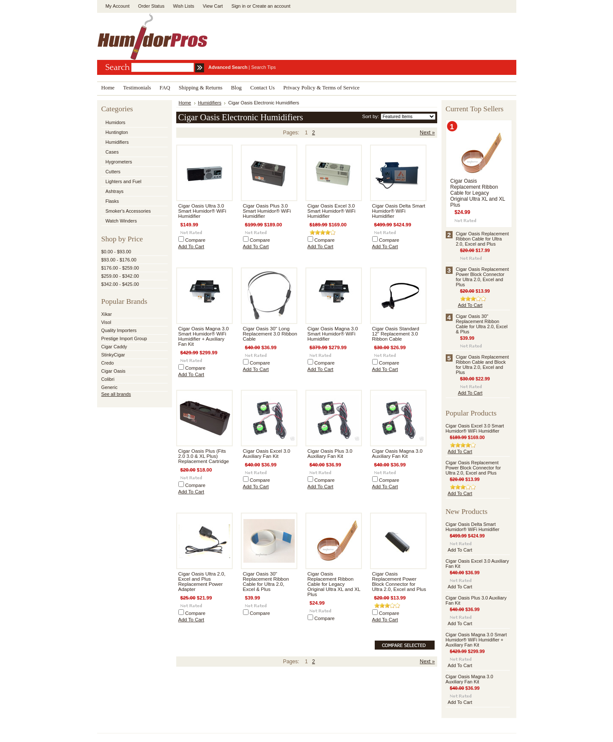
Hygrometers (119, 161)
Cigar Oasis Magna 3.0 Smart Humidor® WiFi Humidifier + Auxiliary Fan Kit (203, 336)
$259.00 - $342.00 (120, 276)
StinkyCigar (113, 354)
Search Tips (263, 67)
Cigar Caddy (114, 346)
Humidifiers (117, 142)
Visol (106, 322)
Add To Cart (191, 246)
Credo (107, 362)
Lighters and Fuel (124, 181)
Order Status (151, 6)
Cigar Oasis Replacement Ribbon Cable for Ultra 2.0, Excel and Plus (482, 238)
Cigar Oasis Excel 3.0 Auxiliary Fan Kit (266, 453)
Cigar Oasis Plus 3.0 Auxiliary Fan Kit (330, 453)
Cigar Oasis (113, 371)
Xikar (106, 314)
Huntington (117, 132)
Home (185, 102)
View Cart (213, 6)
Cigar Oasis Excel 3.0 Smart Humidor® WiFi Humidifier (331, 211)
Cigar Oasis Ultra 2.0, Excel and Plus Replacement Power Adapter (201, 581)
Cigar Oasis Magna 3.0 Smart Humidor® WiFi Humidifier (333, 333)
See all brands (116, 394)
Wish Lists (183, 6)
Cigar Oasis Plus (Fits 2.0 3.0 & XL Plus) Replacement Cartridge (203, 456)
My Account (118, 6)
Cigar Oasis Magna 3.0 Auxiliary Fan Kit (397, 453)
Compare (195, 240)
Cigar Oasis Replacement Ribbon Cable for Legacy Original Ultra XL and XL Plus (334, 584)
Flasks (112, 201)
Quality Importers (119, 330)
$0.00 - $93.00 (116, 251)
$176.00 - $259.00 (120, 267)
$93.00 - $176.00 (118, 259)
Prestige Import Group (124, 338)
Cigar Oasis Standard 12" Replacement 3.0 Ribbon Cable (395, 333)
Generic (109, 387)
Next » (427, 133)
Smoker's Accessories (128, 211)
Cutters (113, 171)
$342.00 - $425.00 (120, 284)
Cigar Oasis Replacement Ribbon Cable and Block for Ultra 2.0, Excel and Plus (482, 364)
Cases (112, 151)
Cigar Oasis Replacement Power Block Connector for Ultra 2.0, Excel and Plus (399, 581)
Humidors (116, 122)
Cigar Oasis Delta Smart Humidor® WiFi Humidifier (398, 211)
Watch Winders (121, 220)
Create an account (271, 6)
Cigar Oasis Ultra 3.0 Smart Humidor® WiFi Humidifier (202, 211)
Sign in (238, 6)
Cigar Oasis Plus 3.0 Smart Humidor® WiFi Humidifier (267, 211)
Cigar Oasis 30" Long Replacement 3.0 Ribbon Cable (270, 333)
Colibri (108, 379)
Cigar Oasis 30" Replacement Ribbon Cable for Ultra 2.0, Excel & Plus (266, 581)
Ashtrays (115, 191)
